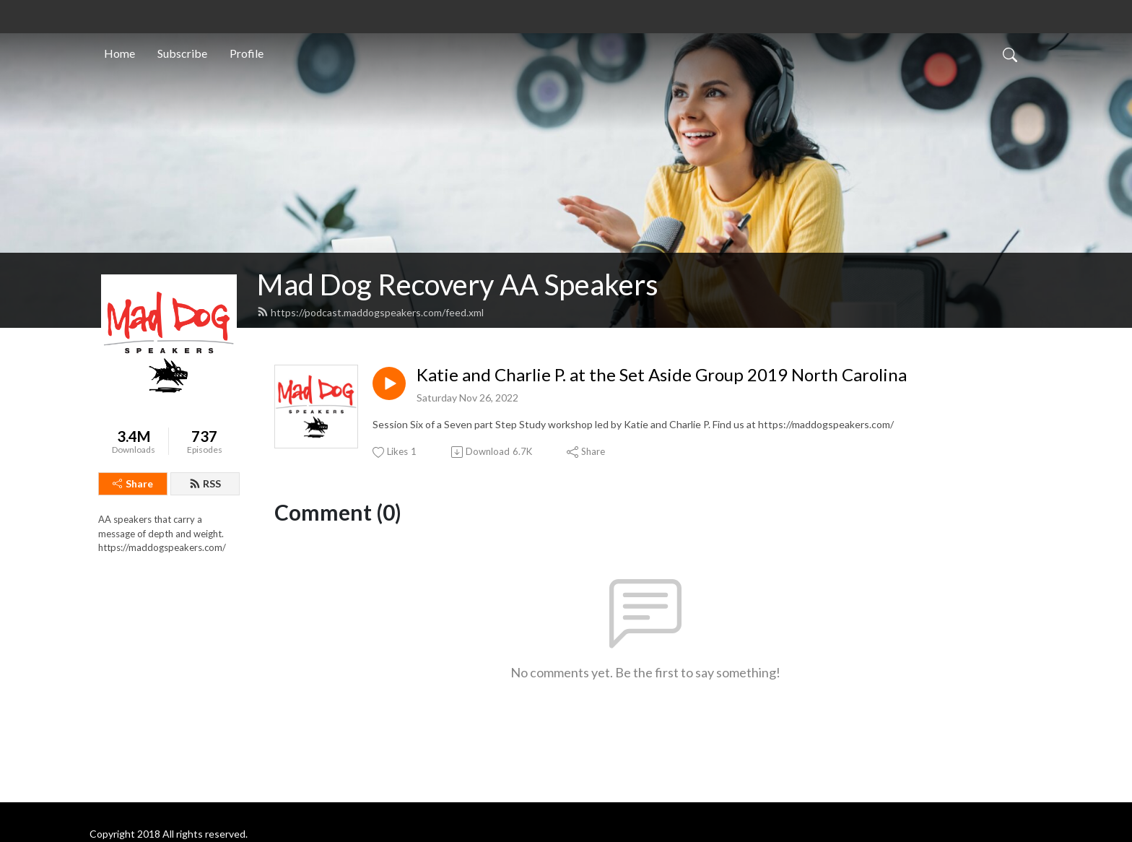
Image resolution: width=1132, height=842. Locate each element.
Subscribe (182, 53)
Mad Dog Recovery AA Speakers (457, 284)
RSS (205, 483)
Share (133, 483)
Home (119, 53)
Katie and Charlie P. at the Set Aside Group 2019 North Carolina (662, 375)
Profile (247, 53)
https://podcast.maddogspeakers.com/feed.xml (370, 312)
